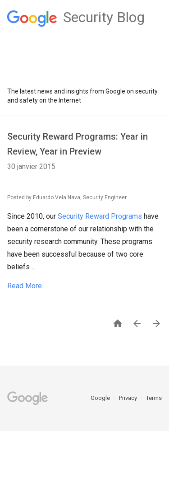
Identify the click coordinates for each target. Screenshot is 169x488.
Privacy (128, 397)
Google (101, 397)
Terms (154, 397)
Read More (24, 286)
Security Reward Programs (100, 216)
